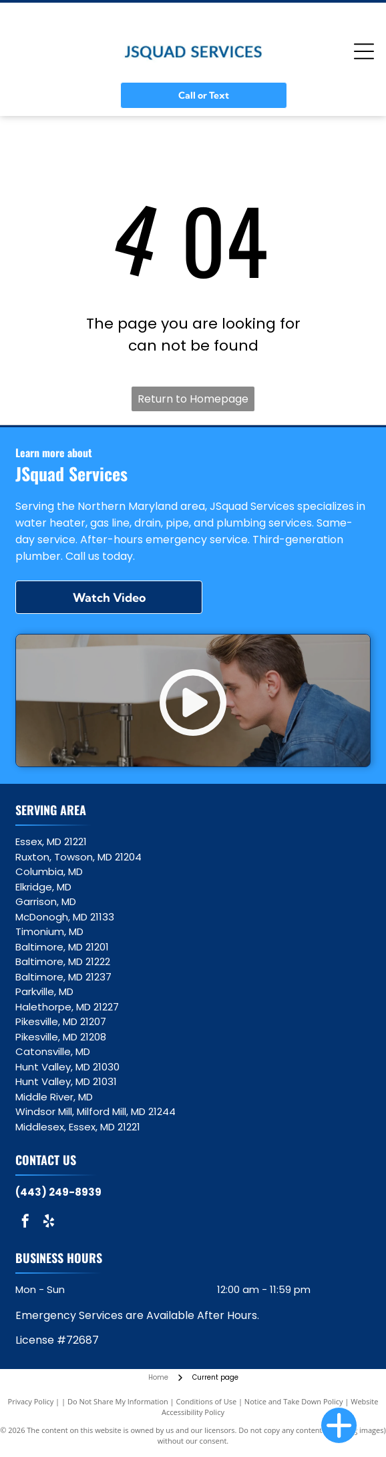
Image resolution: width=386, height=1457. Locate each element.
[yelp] (49, 1222)
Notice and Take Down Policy (293, 1401)
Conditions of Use (206, 1401)
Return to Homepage (193, 399)
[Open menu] (364, 51)
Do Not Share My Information (117, 1401)
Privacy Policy (31, 1401)
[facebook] (25, 1222)
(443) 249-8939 (58, 1192)
